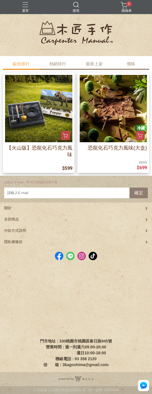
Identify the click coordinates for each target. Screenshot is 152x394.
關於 (8, 208)
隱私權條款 (13, 242)
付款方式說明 (15, 230)
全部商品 (11, 219)
